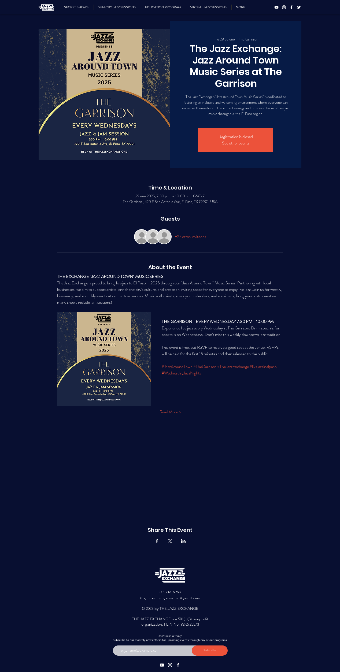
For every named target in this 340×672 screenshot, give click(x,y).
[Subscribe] (210, 650)
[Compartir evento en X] (170, 541)
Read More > (170, 412)
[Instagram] (284, 7)
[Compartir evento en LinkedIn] (183, 541)
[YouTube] (276, 7)
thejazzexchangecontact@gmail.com (170, 598)
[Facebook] (291, 7)
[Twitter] (299, 7)
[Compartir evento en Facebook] (157, 541)
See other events (235, 143)
